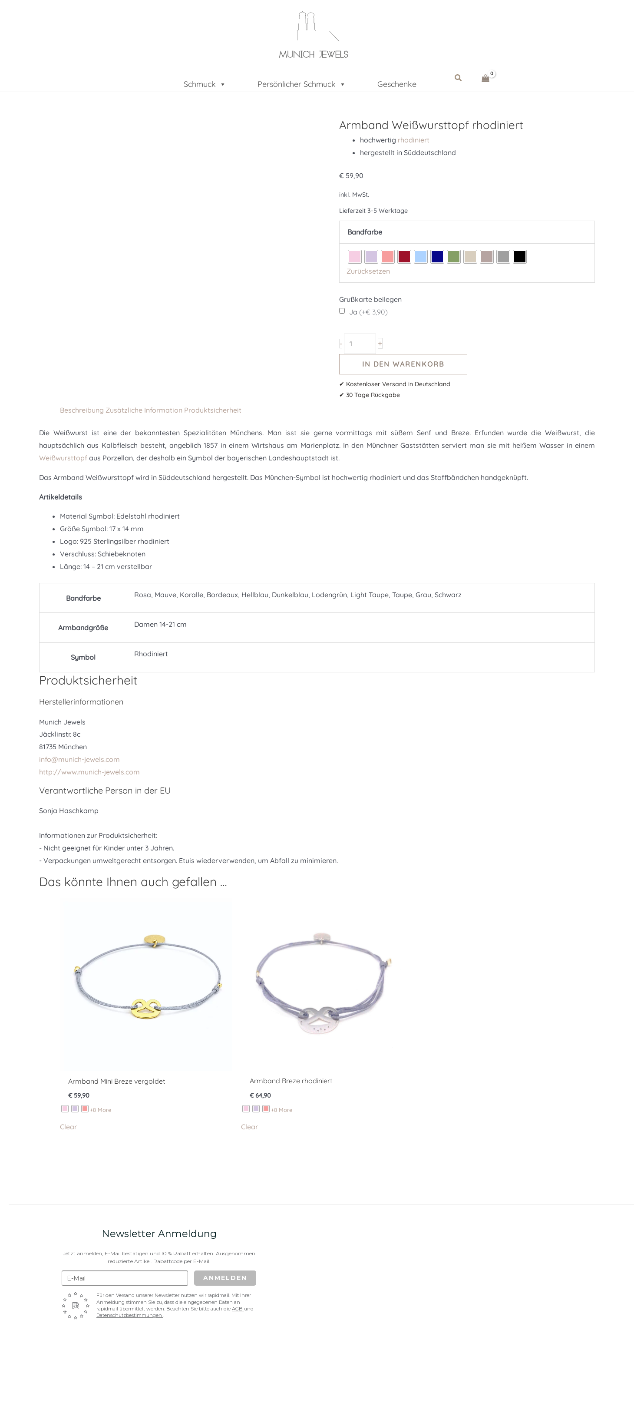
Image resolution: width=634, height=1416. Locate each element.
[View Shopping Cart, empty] (485, 78)
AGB (238, 1309)
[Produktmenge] (360, 344)
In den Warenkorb (403, 364)
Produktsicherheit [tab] (212, 410)
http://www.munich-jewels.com (89, 772)
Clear (68, 1126)
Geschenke (396, 83)
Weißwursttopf (63, 457)
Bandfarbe (364, 232)
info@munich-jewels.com (79, 759)
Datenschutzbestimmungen (129, 1315)
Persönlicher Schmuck (302, 81)
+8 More (100, 1109)
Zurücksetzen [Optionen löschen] (368, 271)
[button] (458, 78)
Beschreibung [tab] (82, 410)
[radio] (354, 256)
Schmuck (205, 81)
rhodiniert (413, 140)
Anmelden (225, 1278)
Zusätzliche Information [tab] (144, 410)
